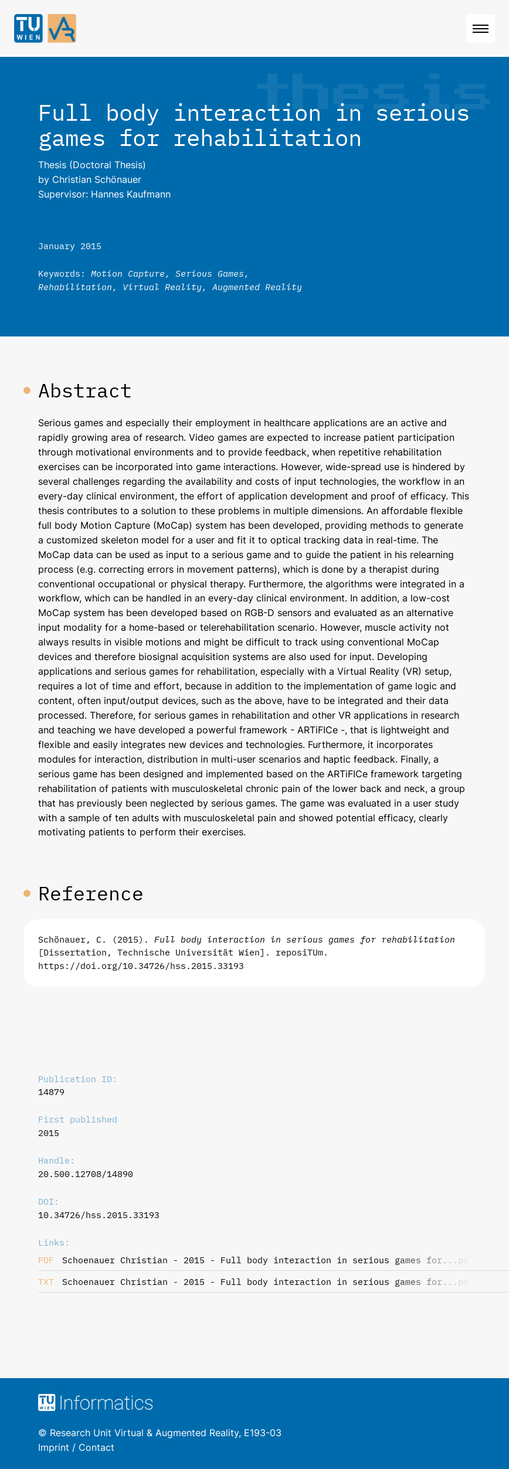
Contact (96, 1447)
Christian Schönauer (96, 179)
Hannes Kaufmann (131, 194)
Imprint (53, 1447)
